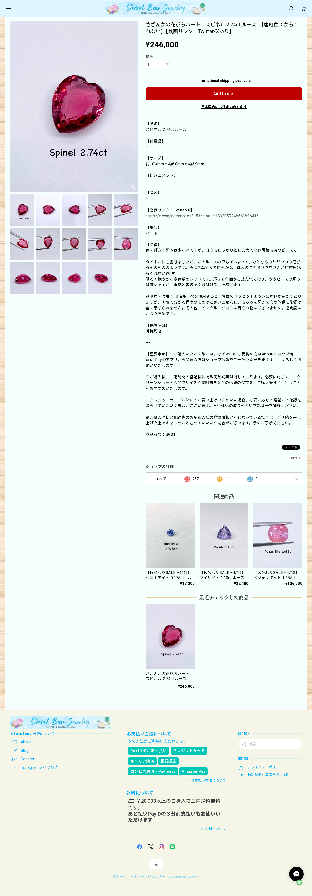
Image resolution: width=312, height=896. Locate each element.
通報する (295, 458)
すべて (161, 479)
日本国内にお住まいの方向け (224, 107)
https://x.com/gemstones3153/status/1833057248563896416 (202, 216)
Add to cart (224, 93)
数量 (149, 56)
